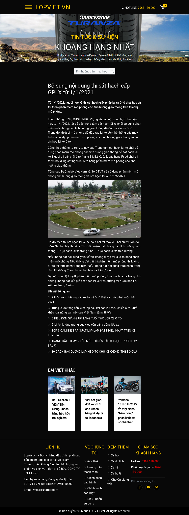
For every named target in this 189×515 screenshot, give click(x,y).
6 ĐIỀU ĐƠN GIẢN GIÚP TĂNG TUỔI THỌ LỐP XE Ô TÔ (85, 318)
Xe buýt (114, 473)
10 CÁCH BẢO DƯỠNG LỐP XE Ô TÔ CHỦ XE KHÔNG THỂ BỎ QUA (92, 351)
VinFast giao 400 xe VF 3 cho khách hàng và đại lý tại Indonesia (94, 409)
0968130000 (64, 484)
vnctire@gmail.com (45, 490)
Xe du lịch (115, 461)
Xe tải (113, 467)
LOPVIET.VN (52, 7)
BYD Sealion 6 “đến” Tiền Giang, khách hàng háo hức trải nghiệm (61, 409)
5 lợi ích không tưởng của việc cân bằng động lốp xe (83, 324)
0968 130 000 (150, 461)
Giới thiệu (91, 461)
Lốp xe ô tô (45, 460)
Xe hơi (113, 455)
